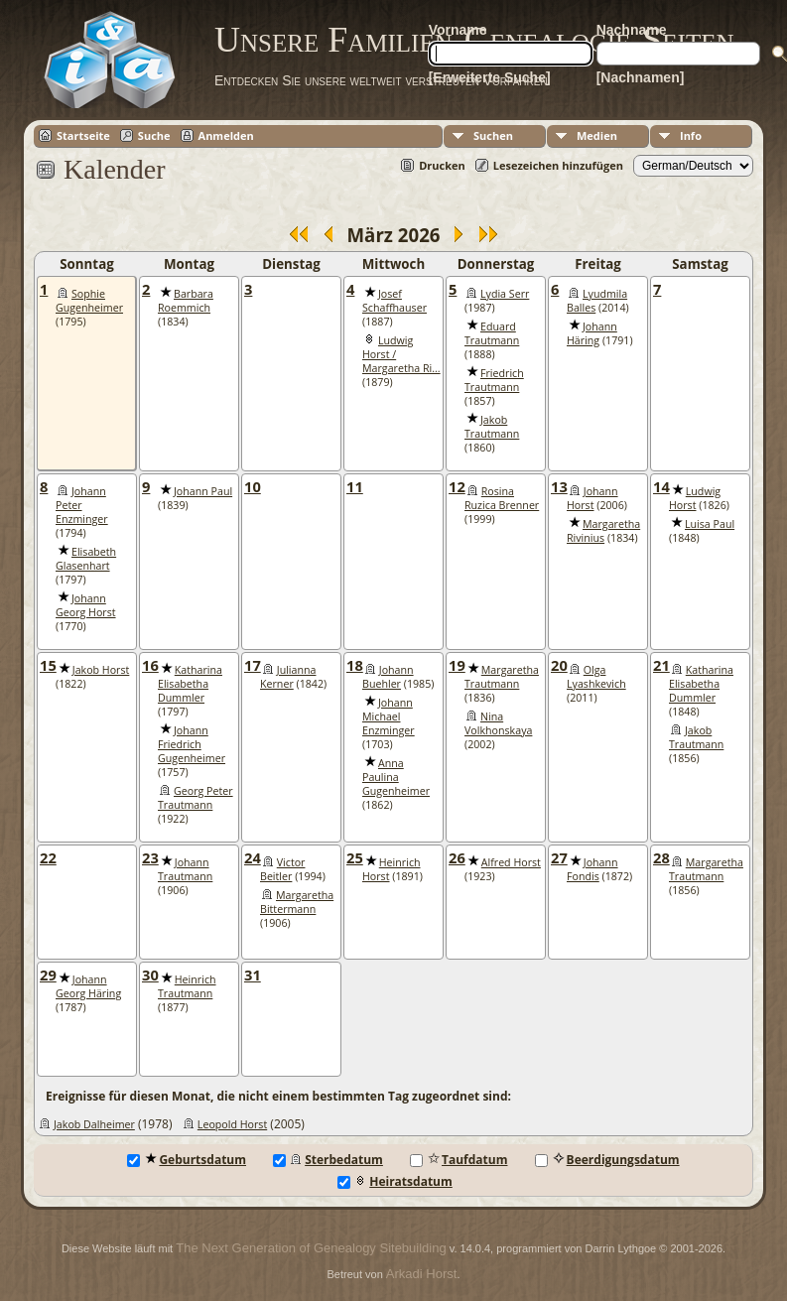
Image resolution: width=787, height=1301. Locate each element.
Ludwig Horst (695, 498)
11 (354, 486)
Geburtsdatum (186, 1159)
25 (354, 857)
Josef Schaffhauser (394, 301)
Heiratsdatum (395, 1181)
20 (559, 665)
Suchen (493, 135)
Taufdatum (458, 1159)
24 (252, 857)
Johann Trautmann (185, 869)
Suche (154, 135)
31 (252, 974)
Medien (597, 135)
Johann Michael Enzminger (388, 716)
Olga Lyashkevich (596, 677)
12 (457, 486)
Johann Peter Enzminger (82, 505)
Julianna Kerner (288, 677)
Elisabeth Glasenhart (86, 559)
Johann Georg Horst (86, 605)
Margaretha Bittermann (296, 902)
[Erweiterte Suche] (490, 77)
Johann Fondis (592, 869)
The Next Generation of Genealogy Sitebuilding (311, 1247)
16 (150, 665)
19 (457, 665)
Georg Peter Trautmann (195, 798)
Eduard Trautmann (491, 333)
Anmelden (226, 135)
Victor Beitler (282, 869)
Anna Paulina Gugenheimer (396, 777)
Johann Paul (203, 491)
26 (457, 857)
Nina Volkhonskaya (498, 723)
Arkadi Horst (422, 1273)
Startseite (83, 135)
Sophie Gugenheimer (89, 301)
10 (252, 486)
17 (252, 665)
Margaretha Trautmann (501, 677)
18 (354, 665)
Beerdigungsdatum (607, 1159)
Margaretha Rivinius (603, 531)
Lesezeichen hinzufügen (558, 165)
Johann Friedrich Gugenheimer (191, 744)
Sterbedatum (328, 1159)
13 (559, 486)
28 (661, 857)
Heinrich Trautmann (187, 986)
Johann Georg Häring (88, 986)
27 (559, 857)
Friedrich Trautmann (494, 380)
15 (48, 665)
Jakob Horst (101, 670)
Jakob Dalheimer (94, 1124)
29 (48, 974)
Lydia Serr (504, 294)
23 (150, 857)
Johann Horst (592, 498)
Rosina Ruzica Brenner (501, 498)
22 (48, 857)
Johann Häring (592, 333)
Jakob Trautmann (491, 427)
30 (150, 974)
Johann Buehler (388, 677)
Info (691, 135)
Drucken (442, 165)
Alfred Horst (511, 862)
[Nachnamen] (640, 77)
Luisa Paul (709, 524)
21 (661, 665)
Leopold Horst (232, 1124)
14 (661, 486)
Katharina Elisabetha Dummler (190, 684)
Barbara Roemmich (185, 301)
